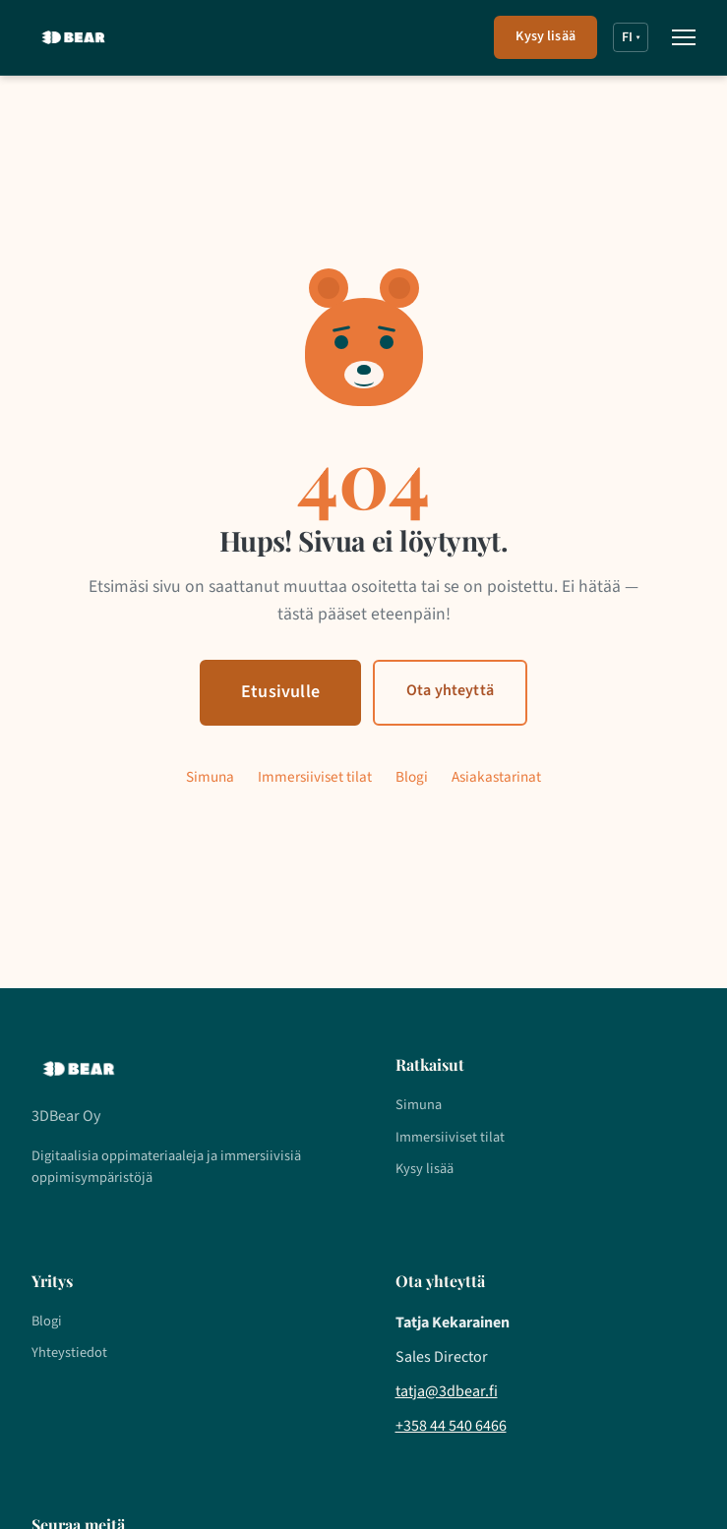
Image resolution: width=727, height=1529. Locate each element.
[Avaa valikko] (683, 37)
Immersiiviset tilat (315, 777)
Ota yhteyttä (450, 690)
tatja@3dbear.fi (446, 1391)
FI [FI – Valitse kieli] (630, 37)
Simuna (210, 777)
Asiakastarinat (496, 777)
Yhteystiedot (69, 1352)
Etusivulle (280, 691)
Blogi (411, 777)
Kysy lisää (545, 36)
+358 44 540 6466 (451, 1426)
